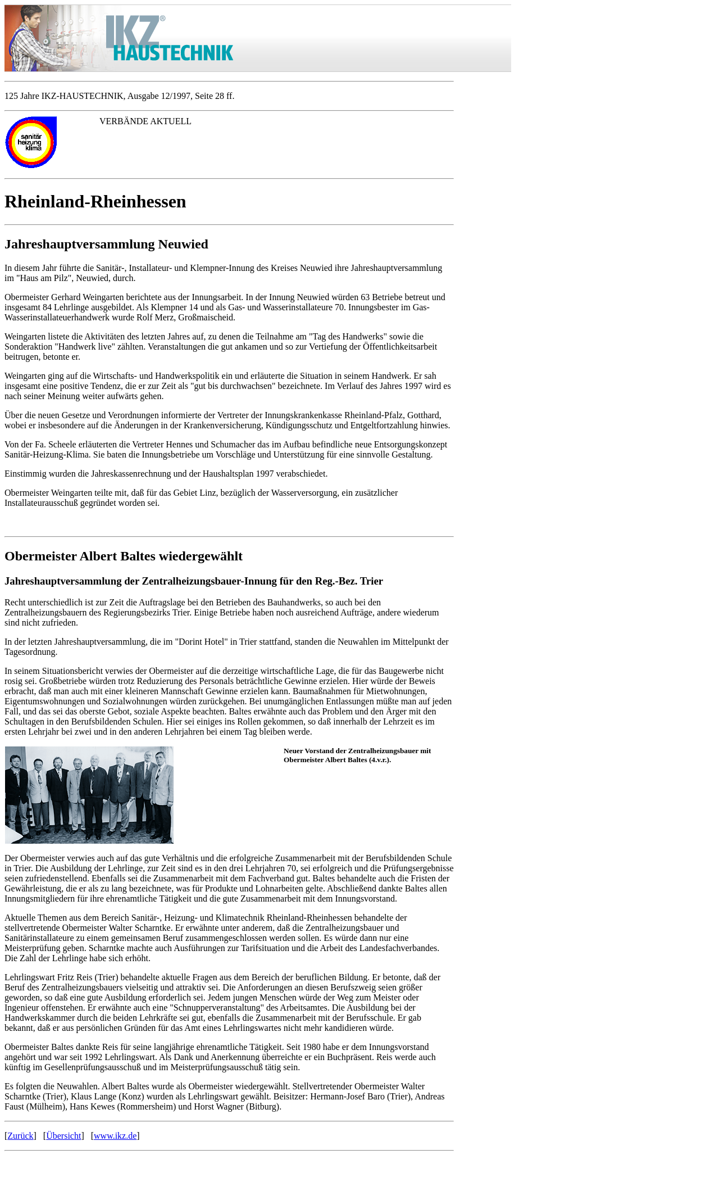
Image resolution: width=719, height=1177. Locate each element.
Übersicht (63, 1135)
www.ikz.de (115, 1135)
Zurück (20, 1135)
